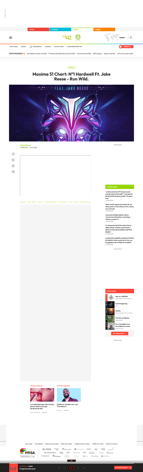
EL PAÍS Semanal (92, 452)
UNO (61, 452)
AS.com (95, 449)
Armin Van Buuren (50, 202)
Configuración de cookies (82, 444)
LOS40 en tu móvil (97, 444)
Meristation (105, 455)
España (122, 37)
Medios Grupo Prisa (27, 456)
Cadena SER (88, 449)
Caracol (110, 449)
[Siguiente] (133, 53)
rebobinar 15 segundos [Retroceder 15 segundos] (64, 468)
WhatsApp (13, 166)
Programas (37, 47)
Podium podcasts (66, 455)
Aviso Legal (28, 444)
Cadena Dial (84, 452)
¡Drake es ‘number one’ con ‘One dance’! (67, 405)
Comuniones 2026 (84, 53)
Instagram (58, 420)
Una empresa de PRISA (27, 451)
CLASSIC (54, 30)
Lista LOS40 (14, 47)
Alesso (40, 202)
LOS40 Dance (25, 145)
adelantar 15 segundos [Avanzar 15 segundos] (78, 468)
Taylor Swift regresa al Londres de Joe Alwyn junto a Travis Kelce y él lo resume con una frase (119, 206)
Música (23, 47)
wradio (68, 452)
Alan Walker (31, 202)
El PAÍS (46, 449)
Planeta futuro (100, 452)
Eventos (48, 47)
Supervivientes (109, 53)
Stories (84, 420)
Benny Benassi (86, 202)
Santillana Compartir (78, 449)
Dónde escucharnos (112, 444)
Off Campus (97, 53)
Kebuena (108, 452)
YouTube (67, 420)
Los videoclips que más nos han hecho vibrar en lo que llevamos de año (42, 406)
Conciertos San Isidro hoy (127, 53)
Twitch (80, 420)
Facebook (13, 154)
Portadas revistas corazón (37, 53)
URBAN (98, 30)
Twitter (13, 160)
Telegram (13, 172)
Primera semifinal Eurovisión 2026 (62, 53)
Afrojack (23, 202)
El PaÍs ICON (76, 455)
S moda (85, 455)
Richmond (45, 455)
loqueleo (95, 455)
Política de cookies (66, 444)
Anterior (59, 468)
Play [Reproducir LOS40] (71, 468)
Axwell (76, 202)
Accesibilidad (39, 444)
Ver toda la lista (118, 333)
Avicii (70, 202)
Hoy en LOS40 (58, 47)
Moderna (56, 455)
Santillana (67, 449)
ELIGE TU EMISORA (122, 467)
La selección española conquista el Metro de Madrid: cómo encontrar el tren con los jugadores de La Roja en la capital (119, 240)
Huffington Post (49, 452)
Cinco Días (76, 452)
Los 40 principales (57, 449)
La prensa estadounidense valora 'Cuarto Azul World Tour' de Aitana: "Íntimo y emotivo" (117, 217)
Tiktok (63, 420)
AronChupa (63, 202)
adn (102, 449)
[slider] (71, 463)
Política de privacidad (51, 444)
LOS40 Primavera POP (74, 47)
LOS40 (31, 30)
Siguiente (83, 468)
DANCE (76, 30)
